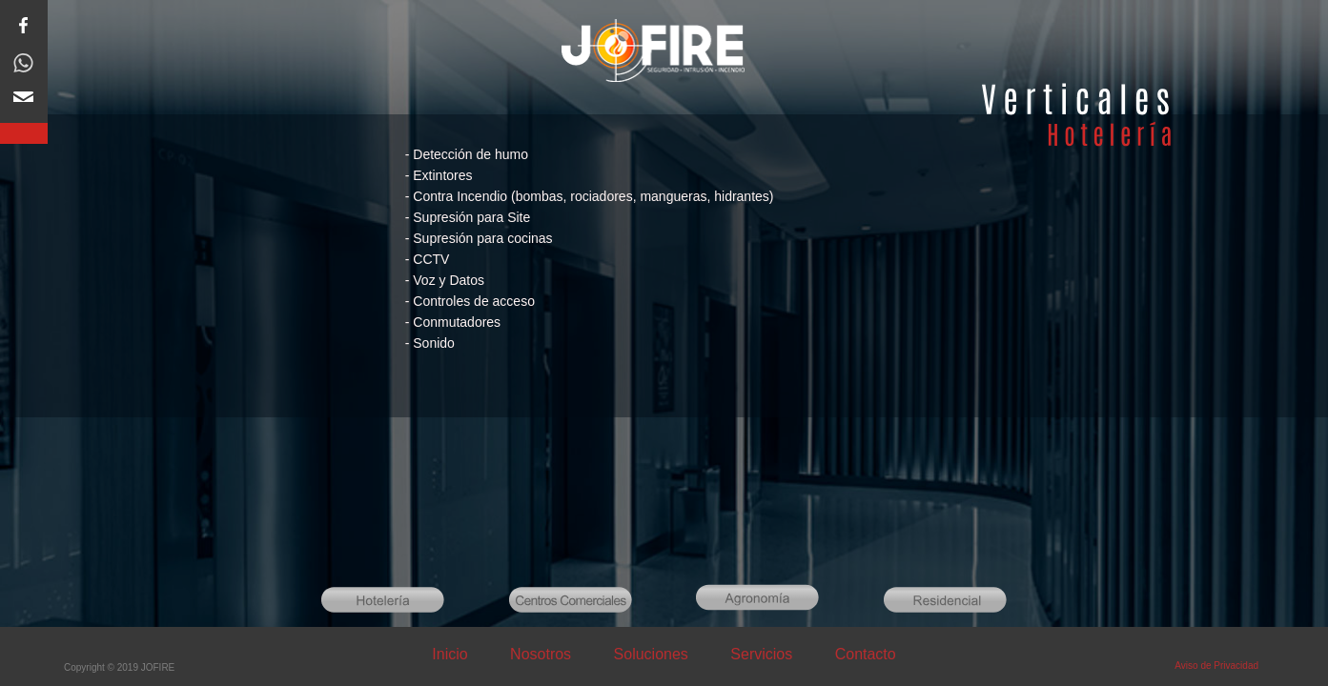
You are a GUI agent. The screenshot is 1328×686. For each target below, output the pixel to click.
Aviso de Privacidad (1216, 665)
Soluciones (651, 654)
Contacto (865, 654)
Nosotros (542, 654)
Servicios (761, 654)
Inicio (452, 654)
